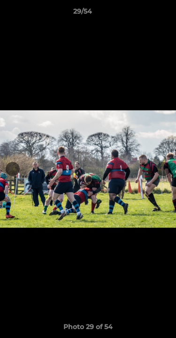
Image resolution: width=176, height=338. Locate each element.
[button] (142, 13)
